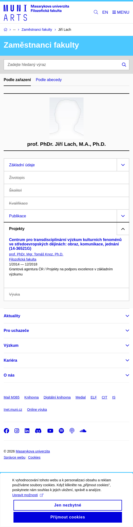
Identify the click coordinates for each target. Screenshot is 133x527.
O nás (9, 375)
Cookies (34, 457)
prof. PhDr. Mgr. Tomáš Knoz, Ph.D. (36, 254)
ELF (94, 397)
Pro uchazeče (16, 330)
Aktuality (12, 316)
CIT (104, 397)
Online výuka (37, 409)
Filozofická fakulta (22, 259)
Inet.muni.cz (13, 409)
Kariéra (10, 360)
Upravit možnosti (27, 500)
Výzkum (11, 345)
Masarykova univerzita (33, 451)
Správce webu (14, 457)
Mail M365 (12, 397)
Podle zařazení (17, 80)
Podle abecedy (49, 80)
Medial (81, 397)
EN (105, 12)
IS (113, 397)
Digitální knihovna (57, 397)
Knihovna (31, 397)
